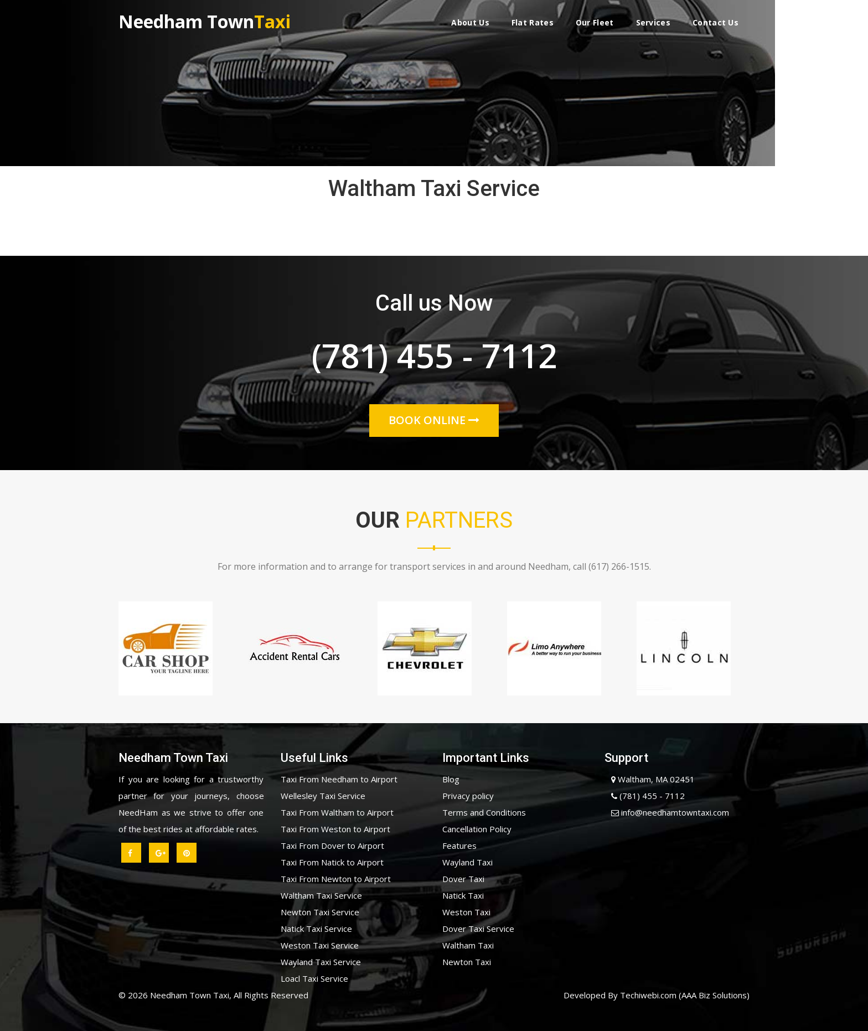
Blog (450, 779)
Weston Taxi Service (320, 945)
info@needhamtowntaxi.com (666, 812)
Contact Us (715, 22)
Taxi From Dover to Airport (332, 845)
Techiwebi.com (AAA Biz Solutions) (684, 995)
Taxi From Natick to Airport (332, 862)
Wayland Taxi (467, 862)
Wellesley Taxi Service (323, 795)
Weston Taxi (466, 911)
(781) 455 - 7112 (434, 359)
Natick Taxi (463, 895)
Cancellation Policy (477, 828)
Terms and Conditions (484, 812)
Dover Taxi (463, 878)
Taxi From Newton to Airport (336, 878)
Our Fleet (595, 22)
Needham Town (204, 20)
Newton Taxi (466, 961)
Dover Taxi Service (478, 928)
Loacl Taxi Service (314, 978)
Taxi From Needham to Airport (339, 779)
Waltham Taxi (468, 945)
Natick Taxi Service (316, 928)
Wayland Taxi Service (321, 961)
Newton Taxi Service (320, 911)
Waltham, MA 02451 (649, 779)
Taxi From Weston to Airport (335, 828)
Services (653, 22)
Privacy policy (468, 795)
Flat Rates (533, 22)
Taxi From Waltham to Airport (337, 812)
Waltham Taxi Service (321, 895)
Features (459, 845)
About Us (470, 22)
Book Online (434, 420)
